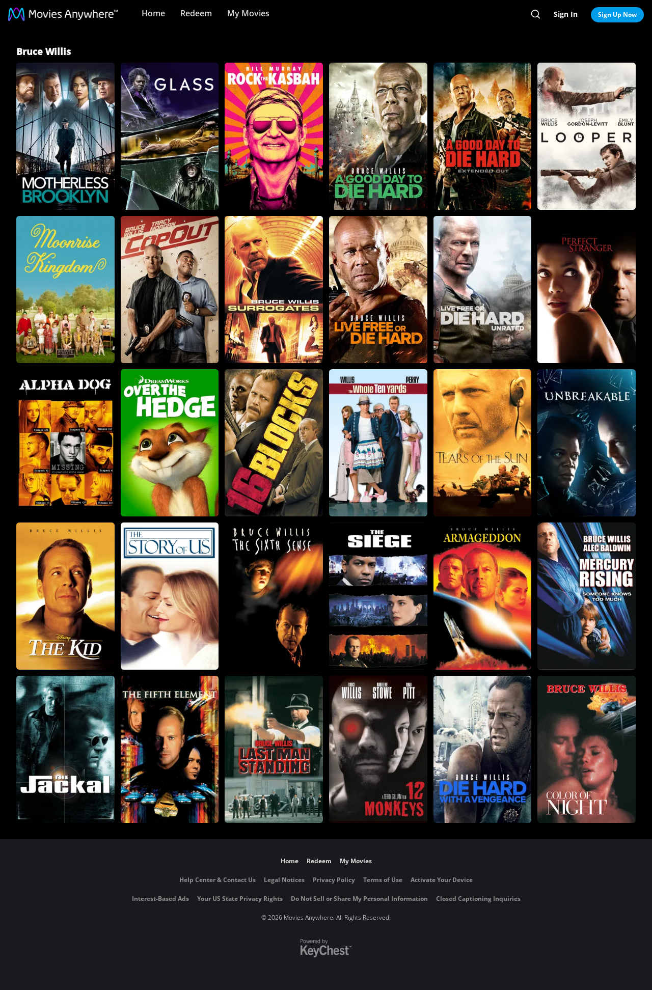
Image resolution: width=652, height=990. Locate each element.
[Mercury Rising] (586, 596)
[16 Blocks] (274, 442)
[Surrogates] (274, 289)
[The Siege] (378, 596)
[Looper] (586, 136)
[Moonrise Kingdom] (65, 289)
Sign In (566, 14)
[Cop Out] (170, 289)
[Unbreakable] (586, 442)
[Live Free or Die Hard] (378, 289)
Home (153, 13)
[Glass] (170, 136)
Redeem (196, 13)
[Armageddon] (482, 596)
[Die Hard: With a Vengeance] (482, 749)
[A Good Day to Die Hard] (378, 136)
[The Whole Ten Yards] (378, 442)
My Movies (248, 13)
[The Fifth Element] (170, 749)
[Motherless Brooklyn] (65, 136)
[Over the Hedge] (170, 442)
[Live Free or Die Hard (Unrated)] (482, 289)
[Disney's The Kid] (65, 596)
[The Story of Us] (170, 596)
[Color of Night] (586, 749)
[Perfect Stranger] (586, 289)
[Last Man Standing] (274, 749)
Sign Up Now (617, 14)
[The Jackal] (65, 749)
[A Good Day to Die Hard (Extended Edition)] (482, 136)
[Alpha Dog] (65, 442)
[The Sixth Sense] (274, 596)
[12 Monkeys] (378, 749)
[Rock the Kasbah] (274, 136)
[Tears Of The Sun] (482, 442)
